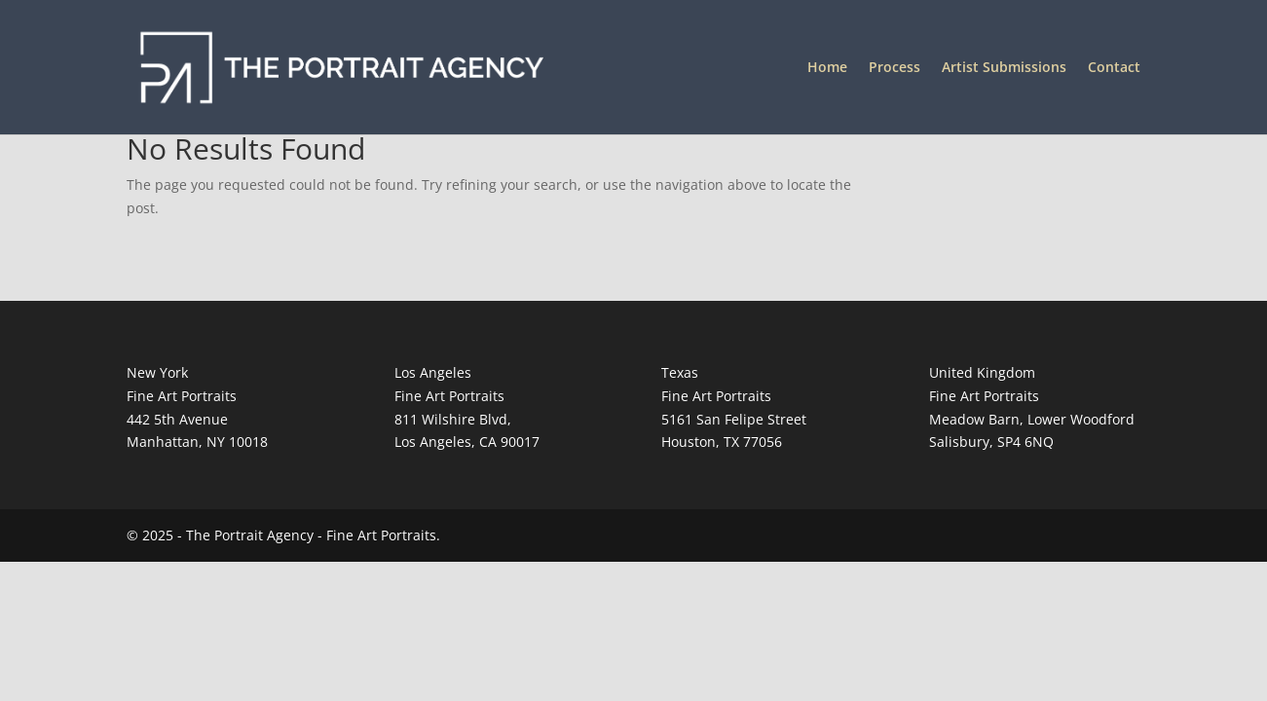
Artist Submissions (1004, 68)
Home (827, 68)
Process (894, 68)
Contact (1114, 68)
